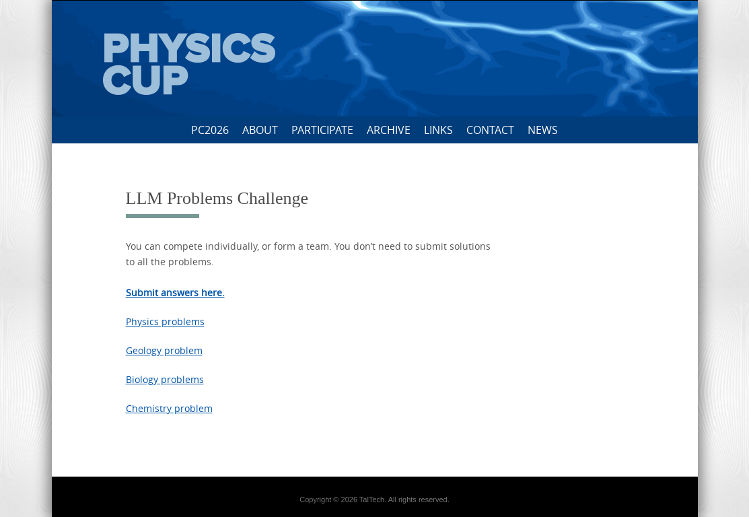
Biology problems (165, 379)
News (543, 130)
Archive (389, 130)
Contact (490, 130)
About (260, 130)
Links (438, 130)
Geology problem (164, 350)
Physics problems (165, 321)
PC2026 (210, 130)
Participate (322, 130)
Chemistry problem (169, 408)
